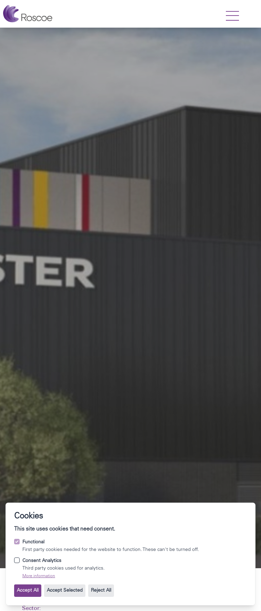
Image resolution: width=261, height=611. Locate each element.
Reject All (101, 590)
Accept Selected (65, 590)
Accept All (28, 590)
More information (38, 576)
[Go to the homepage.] (28, 13)
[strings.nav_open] (232, 16)
